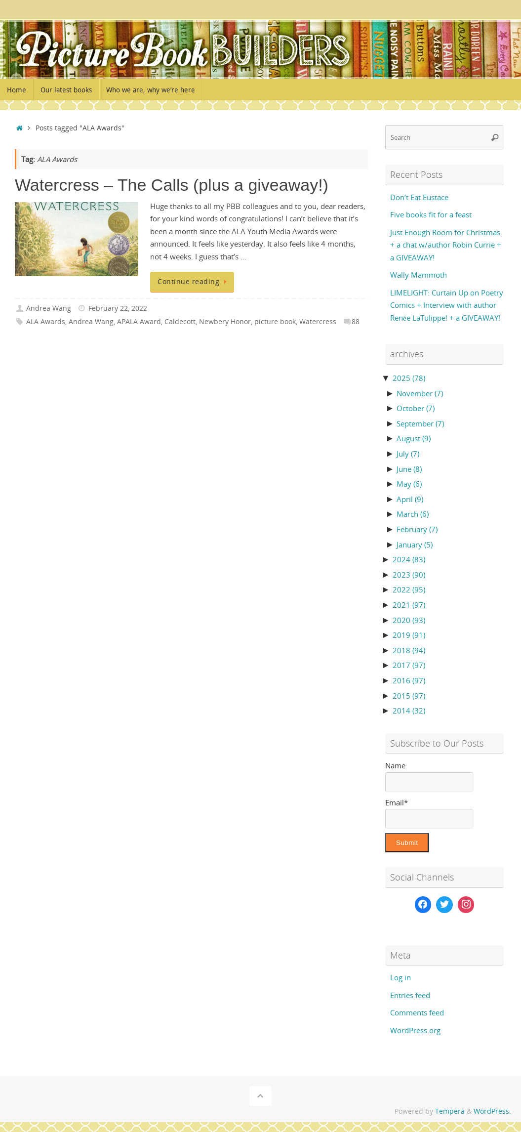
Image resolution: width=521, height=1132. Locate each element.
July (408, 454)
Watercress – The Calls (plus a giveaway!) (171, 184)
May (409, 484)
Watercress (317, 321)
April (410, 499)
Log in (400, 977)
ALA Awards (45, 321)
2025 (409, 378)
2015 (409, 696)
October (416, 408)
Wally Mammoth (418, 275)
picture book (275, 321)
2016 (409, 680)
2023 (409, 575)
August (414, 438)
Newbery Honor (225, 321)
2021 (409, 605)
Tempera (450, 1111)
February (417, 529)
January (415, 544)
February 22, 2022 (117, 308)
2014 (409, 710)
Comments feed (417, 1012)
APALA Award (139, 321)
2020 (409, 620)
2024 (409, 559)
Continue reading (194, 281)
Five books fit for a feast (431, 214)
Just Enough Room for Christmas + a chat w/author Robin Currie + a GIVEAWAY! (445, 244)
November (420, 393)
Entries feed (410, 995)
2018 (409, 650)
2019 (409, 635)
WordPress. (492, 1111)
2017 (409, 665)
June (409, 469)
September (420, 423)
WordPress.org (415, 1030)
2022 (409, 589)
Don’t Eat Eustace (419, 197)
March (413, 514)
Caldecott (180, 321)
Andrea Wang (48, 308)
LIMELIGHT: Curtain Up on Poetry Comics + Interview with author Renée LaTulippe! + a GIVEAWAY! (446, 305)
